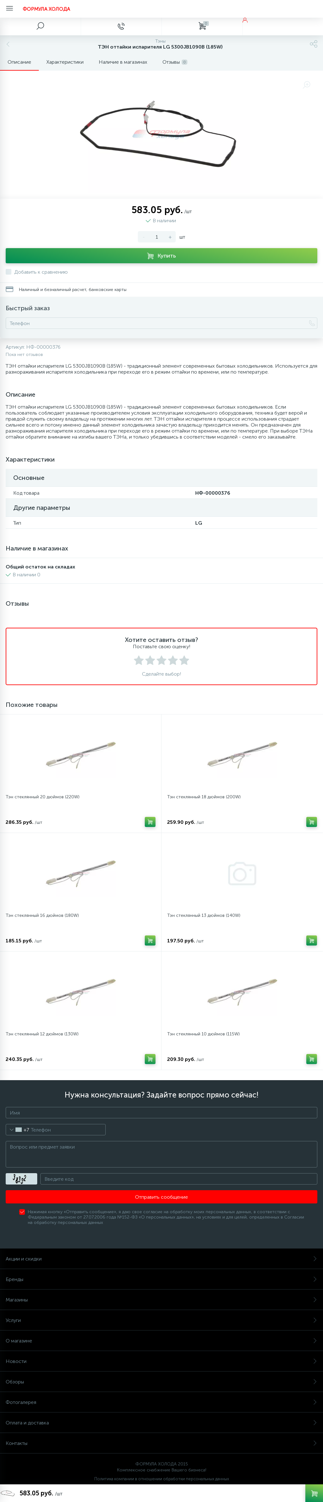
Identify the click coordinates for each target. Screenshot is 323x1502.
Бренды (161, 1279)
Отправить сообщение (161, 1197)
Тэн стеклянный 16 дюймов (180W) (42, 915)
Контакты (161, 1443)
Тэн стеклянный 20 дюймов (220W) (42, 797)
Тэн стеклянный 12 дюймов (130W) (42, 1034)
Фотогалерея (161, 1402)
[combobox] (17, 1129)
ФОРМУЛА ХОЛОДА (46, 9)
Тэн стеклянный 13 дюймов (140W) (203, 915)
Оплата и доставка (161, 1423)
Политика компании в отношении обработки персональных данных (161, 1478)
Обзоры (161, 1382)
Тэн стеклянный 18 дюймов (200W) (204, 797)
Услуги (161, 1320)
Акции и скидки (161, 1259)
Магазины (161, 1300)
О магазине (161, 1341)
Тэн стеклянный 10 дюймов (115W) (203, 1034)
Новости (161, 1361)
